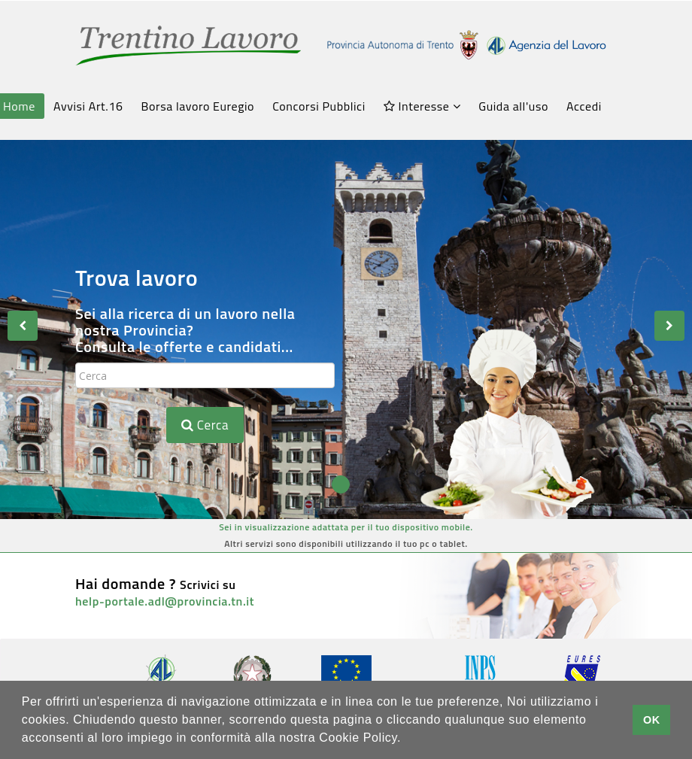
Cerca (205, 425)
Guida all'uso (513, 106)
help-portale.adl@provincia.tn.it (164, 601)
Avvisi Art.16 (88, 106)
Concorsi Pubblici (319, 106)
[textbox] (205, 375)
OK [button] (651, 720)
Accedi (584, 106)
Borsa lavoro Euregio (198, 106)
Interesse (422, 106)
